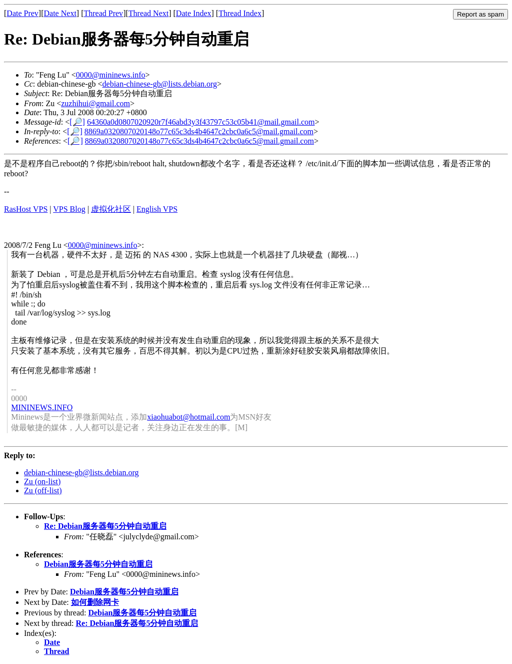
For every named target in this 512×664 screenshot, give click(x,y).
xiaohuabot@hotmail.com (188, 417)
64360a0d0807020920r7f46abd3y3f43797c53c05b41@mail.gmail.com (201, 122)
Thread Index (240, 13)
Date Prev (22, 13)
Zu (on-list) (42, 481)
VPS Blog (69, 209)
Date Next (60, 13)
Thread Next (148, 13)
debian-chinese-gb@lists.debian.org (160, 84)
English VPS (157, 209)
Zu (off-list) (43, 490)
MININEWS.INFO (41, 407)
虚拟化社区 (111, 209)
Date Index (194, 13)
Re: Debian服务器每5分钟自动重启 (105, 526)
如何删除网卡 (95, 602)
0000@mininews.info (111, 75)
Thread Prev (103, 13)
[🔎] (77, 122)
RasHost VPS (26, 209)
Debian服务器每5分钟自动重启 (98, 564)
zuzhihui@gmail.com (95, 103)
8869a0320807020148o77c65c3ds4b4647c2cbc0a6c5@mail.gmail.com (199, 131)
